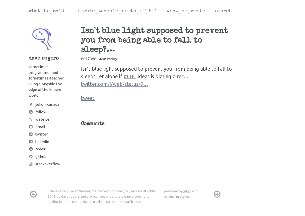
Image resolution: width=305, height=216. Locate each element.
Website (39, 119)
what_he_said (46, 11)
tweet (88, 98)
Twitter (38, 134)
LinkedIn (39, 142)
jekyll (187, 191)
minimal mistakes (177, 196)
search (223, 11)
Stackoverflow (44, 164)
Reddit (37, 149)
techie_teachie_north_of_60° (117, 11)
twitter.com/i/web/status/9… (114, 84)
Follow (37, 112)
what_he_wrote (185, 11)
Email (37, 127)
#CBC (130, 76)
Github (37, 156)
